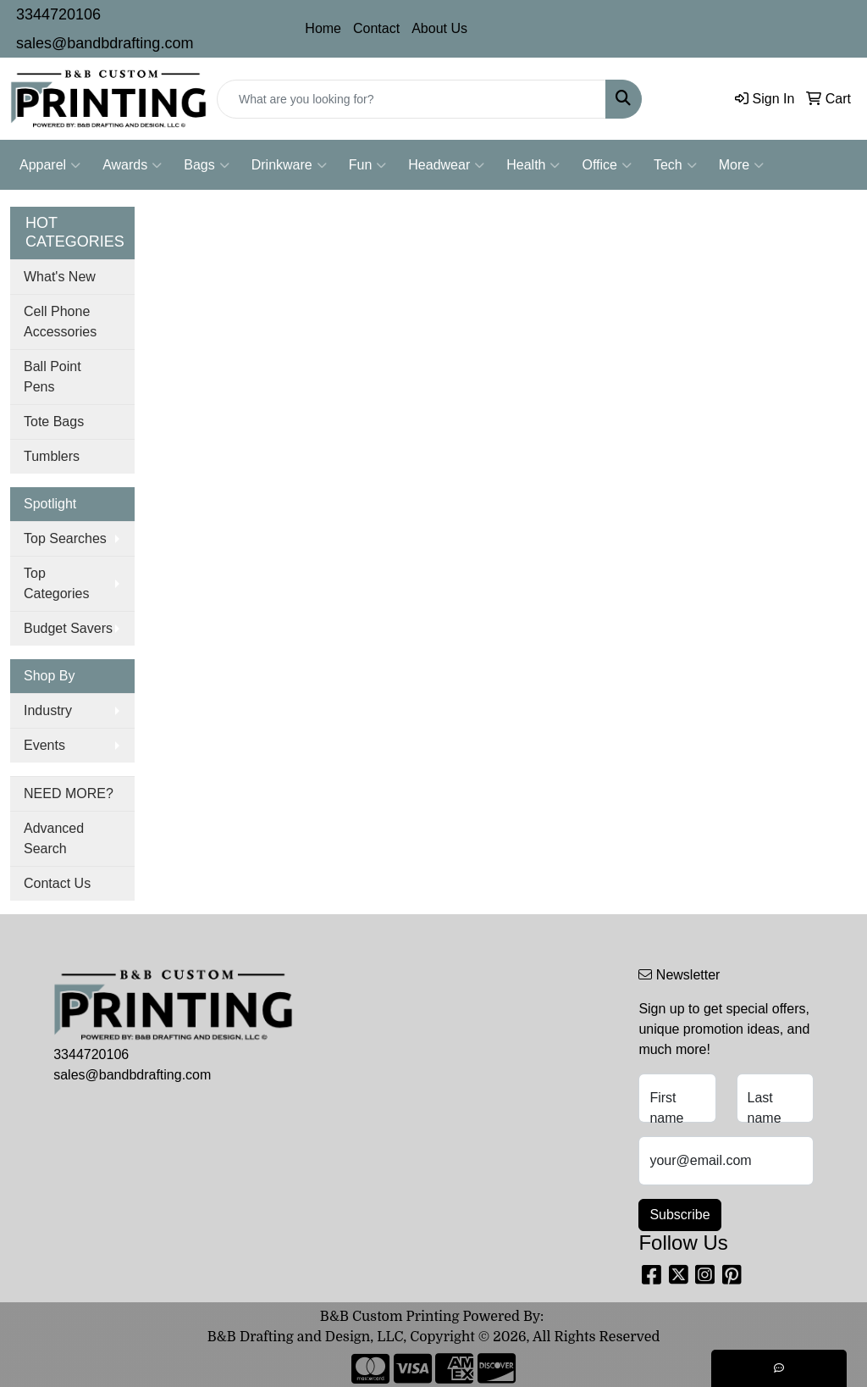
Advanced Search (54, 838)
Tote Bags (54, 421)
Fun (368, 165)
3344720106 (58, 14)
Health (533, 165)
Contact (376, 28)
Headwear (446, 165)
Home (323, 28)
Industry (48, 710)
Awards (132, 165)
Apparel (49, 165)
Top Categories (56, 583)
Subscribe (679, 1214)
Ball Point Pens (52, 376)
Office (607, 165)
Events (44, 745)
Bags (206, 165)
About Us (439, 28)
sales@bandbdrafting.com (104, 43)
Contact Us (57, 883)
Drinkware (289, 165)
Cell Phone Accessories (60, 321)
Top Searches (65, 538)
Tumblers (52, 456)
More (741, 165)
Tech (675, 165)
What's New (60, 276)
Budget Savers (68, 628)
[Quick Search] (411, 99)
